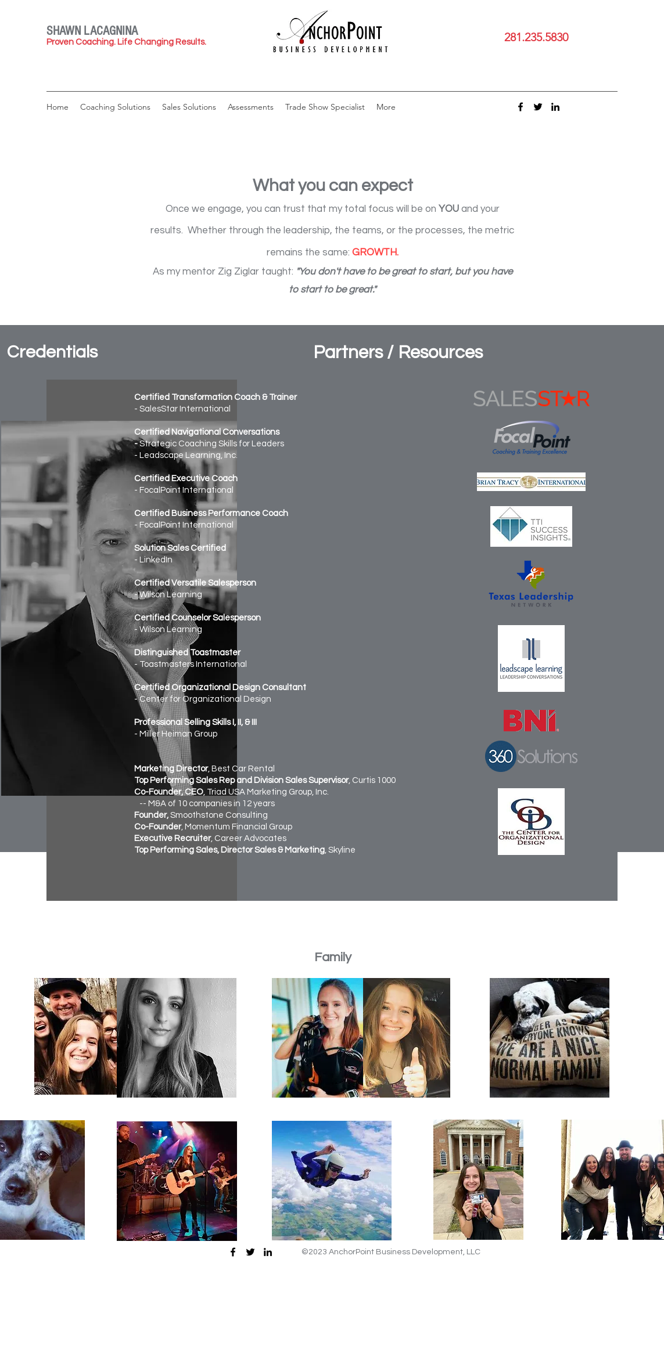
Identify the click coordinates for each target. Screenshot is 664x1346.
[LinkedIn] (555, 107)
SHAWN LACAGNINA (92, 31)
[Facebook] (520, 107)
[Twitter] (538, 107)
